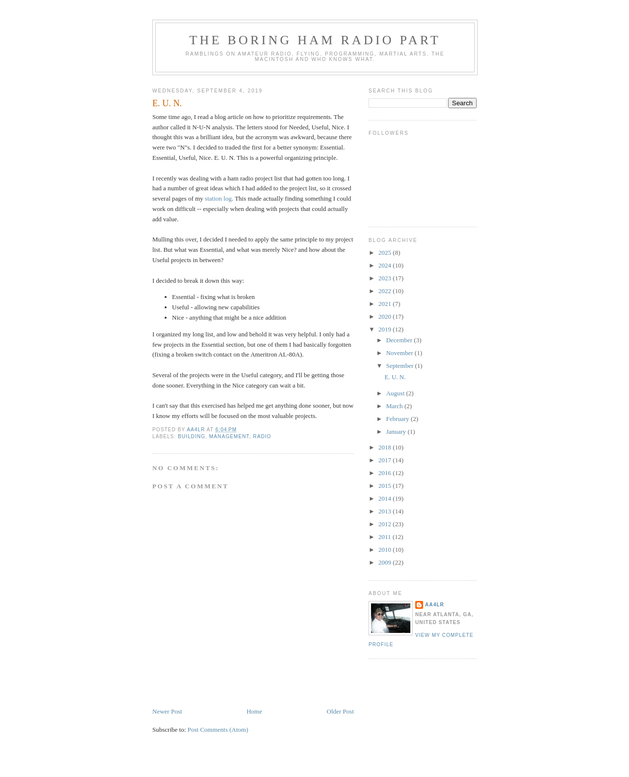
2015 (385, 485)
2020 (385, 316)
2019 (385, 329)
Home (254, 711)
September (400, 365)
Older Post (340, 711)
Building (191, 436)
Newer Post (167, 711)
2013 (385, 511)
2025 (385, 252)
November (400, 353)
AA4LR (434, 604)
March (395, 406)
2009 (385, 562)
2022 (385, 291)
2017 (385, 460)
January (397, 431)
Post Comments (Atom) (218, 729)
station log (218, 198)
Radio (262, 436)
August (396, 393)
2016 (385, 473)
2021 (385, 303)
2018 (385, 447)
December (400, 340)
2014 (385, 498)
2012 (385, 524)
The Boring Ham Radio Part (315, 40)
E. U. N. (394, 377)
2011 (385, 536)
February (398, 418)
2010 (385, 549)
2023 (385, 278)
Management (229, 436)
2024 (385, 265)
